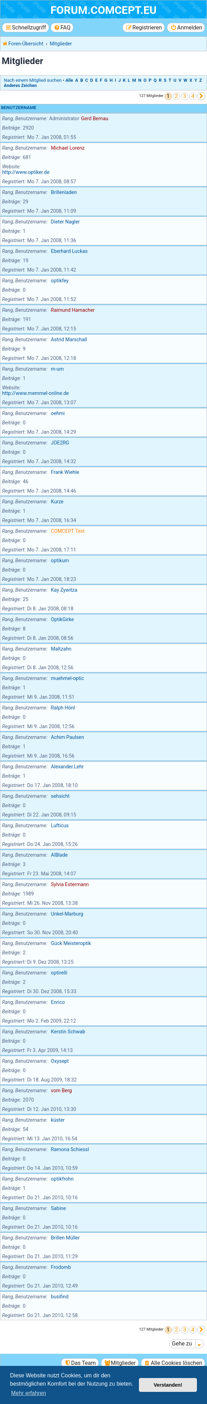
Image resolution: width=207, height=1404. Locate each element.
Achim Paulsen (67, 737)
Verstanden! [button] (168, 1385)
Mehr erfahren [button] (28, 1393)
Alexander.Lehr (67, 766)
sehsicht (60, 796)
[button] (201, 96)
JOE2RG (60, 442)
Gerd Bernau (94, 118)
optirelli (59, 972)
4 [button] (192, 96)
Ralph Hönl (63, 707)
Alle (69, 80)
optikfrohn (62, 1179)
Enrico (58, 1002)
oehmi (58, 413)
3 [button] (184, 96)
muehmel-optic (67, 678)
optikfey (60, 280)
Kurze (57, 501)
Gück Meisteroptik (71, 943)
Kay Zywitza (64, 590)
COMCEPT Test (68, 531)
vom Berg (61, 1090)
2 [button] (176, 96)
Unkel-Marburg (67, 914)
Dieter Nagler (65, 221)
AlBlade (59, 855)
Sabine (58, 1208)
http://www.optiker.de (26, 172)
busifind (60, 1296)
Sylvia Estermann (70, 884)
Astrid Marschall (69, 339)
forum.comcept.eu (103, 10)
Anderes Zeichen (20, 85)
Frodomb (61, 1267)
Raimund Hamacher (73, 310)
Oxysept (60, 1061)
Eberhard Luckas (69, 251)
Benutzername (18, 107)
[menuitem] (62, 27)
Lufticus (60, 825)
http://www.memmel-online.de (35, 393)
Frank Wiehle (65, 472)
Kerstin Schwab (68, 1031)
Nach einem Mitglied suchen (32, 80)
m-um (57, 369)
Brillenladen (64, 192)
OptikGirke (62, 619)
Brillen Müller (65, 1237)
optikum (60, 560)
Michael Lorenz (68, 148)
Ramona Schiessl (70, 1149)
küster (58, 1120)
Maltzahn (61, 649)
